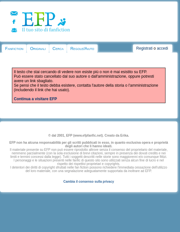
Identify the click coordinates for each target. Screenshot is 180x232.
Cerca (57, 48)
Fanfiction (14, 48)
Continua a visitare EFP (35, 99)
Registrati (144, 48)
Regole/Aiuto (82, 48)
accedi (162, 48)
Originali (38, 48)
